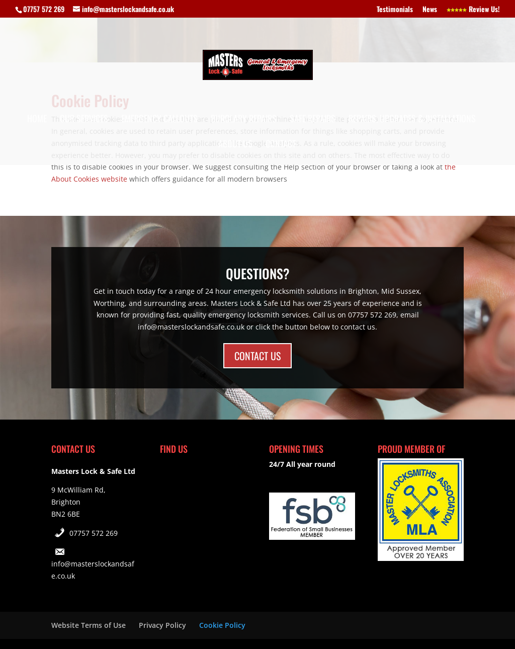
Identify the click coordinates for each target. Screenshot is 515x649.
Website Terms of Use (88, 625)
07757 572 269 (93, 533)
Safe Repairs (312, 120)
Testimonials (395, 10)
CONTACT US (257, 355)
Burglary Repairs (244, 120)
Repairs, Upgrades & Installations (412, 120)
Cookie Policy (222, 625)
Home (37, 120)
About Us (235, 145)
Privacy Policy (162, 625)
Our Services (84, 120)
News (429, 10)
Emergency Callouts (159, 120)
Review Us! (473, 10)
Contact (281, 145)
